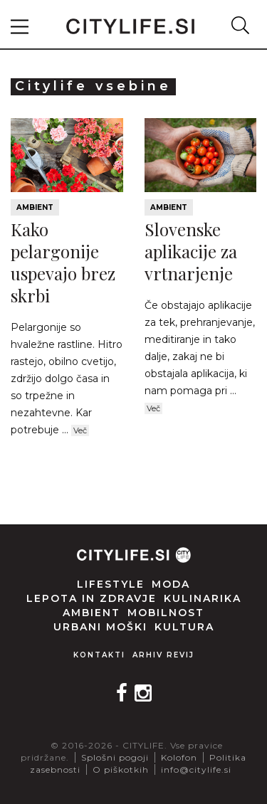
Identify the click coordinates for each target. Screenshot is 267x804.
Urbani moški (100, 626)
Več (80, 430)
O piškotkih (121, 769)
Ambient (34, 207)
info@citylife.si (196, 769)
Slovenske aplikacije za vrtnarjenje (191, 251)
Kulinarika (202, 598)
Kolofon (179, 757)
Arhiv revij (163, 655)
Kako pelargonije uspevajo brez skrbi (63, 262)
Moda (171, 584)
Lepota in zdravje (91, 598)
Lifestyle (111, 584)
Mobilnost (165, 612)
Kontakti (99, 655)
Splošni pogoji (115, 757)
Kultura (184, 626)
